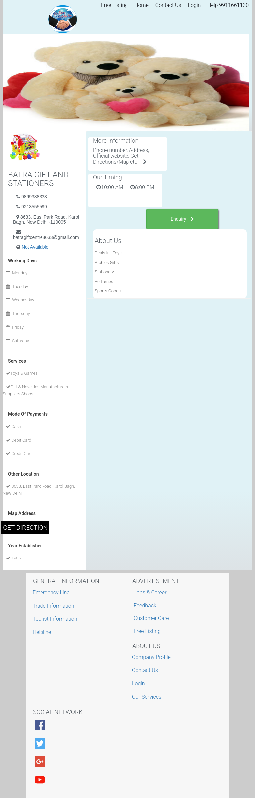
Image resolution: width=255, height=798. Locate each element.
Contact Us (168, 5)
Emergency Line (52, 592)
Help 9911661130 (228, 5)
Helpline (42, 632)
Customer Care (151, 618)
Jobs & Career (150, 592)
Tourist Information (55, 619)
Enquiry (182, 219)
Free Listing (114, 5)
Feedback (145, 605)
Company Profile (152, 657)
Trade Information (54, 606)
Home (141, 5)
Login (194, 5)
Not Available (35, 247)
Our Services (147, 697)
